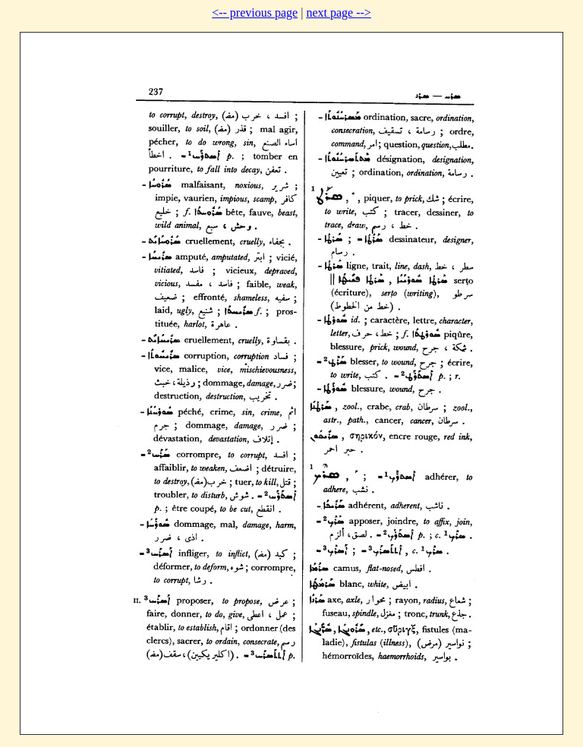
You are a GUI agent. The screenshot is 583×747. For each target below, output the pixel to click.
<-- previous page (255, 12)
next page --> (338, 12)
